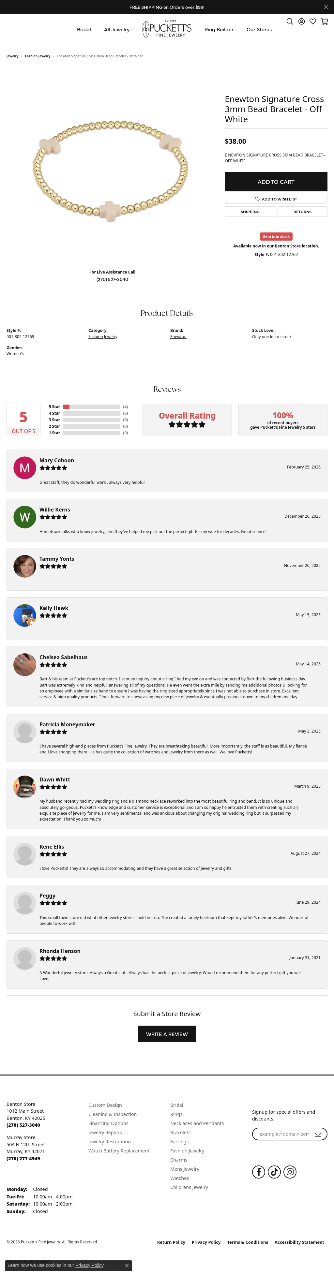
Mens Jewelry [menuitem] (184, 1169)
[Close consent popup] (127, 1266)
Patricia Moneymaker (67, 724)
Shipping (250, 211)
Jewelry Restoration (109, 1141)
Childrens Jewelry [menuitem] (189, 1187)
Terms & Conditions (247, 1242)
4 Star (54, 413)
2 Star (54, 426)
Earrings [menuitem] (179, 1141)
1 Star (54, 433)
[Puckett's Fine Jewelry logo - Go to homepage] (167, 29)
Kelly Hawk (53, 608)
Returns (302, 211)
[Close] (326, 7)
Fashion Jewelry (38, 56)
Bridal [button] (84, 29)
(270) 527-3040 (112, 279)
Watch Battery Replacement (118, 1151)
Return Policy (171, 1242)
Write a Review (167, 1033)
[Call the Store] (23, 1125)
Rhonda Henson (60, 951)
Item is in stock (276, 236)
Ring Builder (219, 29)
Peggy (47, 895)
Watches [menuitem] (179, 1178)
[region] (112, 166)
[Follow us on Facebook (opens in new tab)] (258, 1172)
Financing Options (108, 1123)
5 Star (54, 406)
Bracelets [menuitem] (180, 1132)
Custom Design (105, 1105)
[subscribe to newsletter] (318, 1134)
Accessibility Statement (299, 1242)
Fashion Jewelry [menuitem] (187, 1151)
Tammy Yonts (56, 558)
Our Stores (259, 29)
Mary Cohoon (56, 460)
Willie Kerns (54, 509)
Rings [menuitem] (176, 1114)
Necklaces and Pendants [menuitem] (197, 1123)
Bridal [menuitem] (176, 1105)
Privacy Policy (206, 1242)
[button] (290, 21)
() (125, 406)
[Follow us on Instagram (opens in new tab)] (289, 1172)
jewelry (13, 56)
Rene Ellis (51, 846)
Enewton (178, 336)
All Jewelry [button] (116, 29)
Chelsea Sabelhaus (63, 657)
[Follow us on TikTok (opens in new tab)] (274, 1172)
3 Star (54, 420)
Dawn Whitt (54, 779)
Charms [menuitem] (178, 1160)
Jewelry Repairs (105, 1132)
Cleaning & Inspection (112, 1114)
